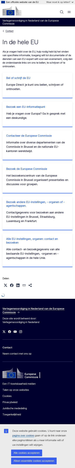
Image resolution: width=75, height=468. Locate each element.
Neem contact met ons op (16, 353)
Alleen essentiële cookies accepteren (34, 461)
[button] (5, 285)
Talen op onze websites (15, 389)
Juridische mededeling (14, 408)
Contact (9, 31)
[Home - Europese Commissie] (11, 10)
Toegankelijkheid (11, 414)
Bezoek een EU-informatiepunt (25, 106)
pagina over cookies (23, 435)
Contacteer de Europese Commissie (29, 135)
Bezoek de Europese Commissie (26, 168)
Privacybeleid (9, 402)
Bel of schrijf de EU (18, 78)
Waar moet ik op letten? (59, 2)
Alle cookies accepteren (27, 453)
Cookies (7, 396)
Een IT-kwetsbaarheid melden (19, 383)
